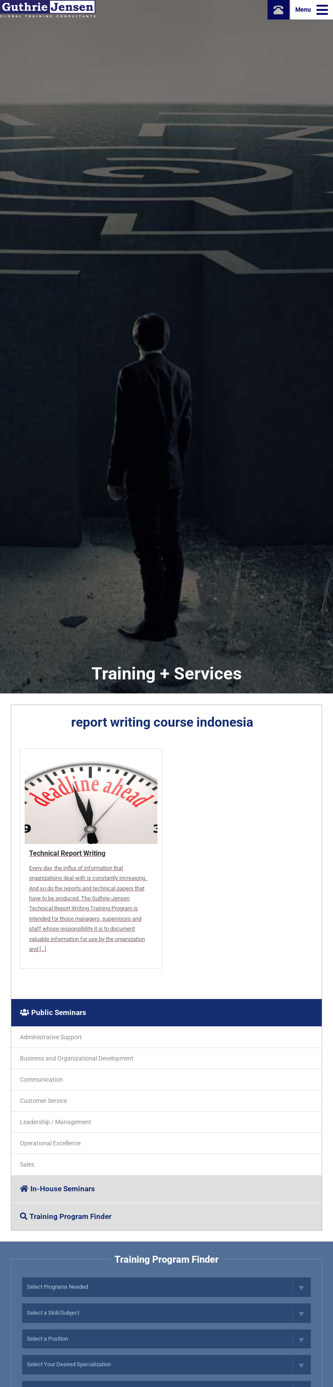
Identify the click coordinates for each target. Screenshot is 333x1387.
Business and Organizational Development (77, 1058)
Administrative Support (51, 1037)
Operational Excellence (50, 1143)
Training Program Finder (65, 1216)
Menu (311, 9)
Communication (41, 1079)
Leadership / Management (55, 1122)
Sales (27, 1164)
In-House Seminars (57, 1188)
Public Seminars (53, 1012)
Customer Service (43, 1100)
